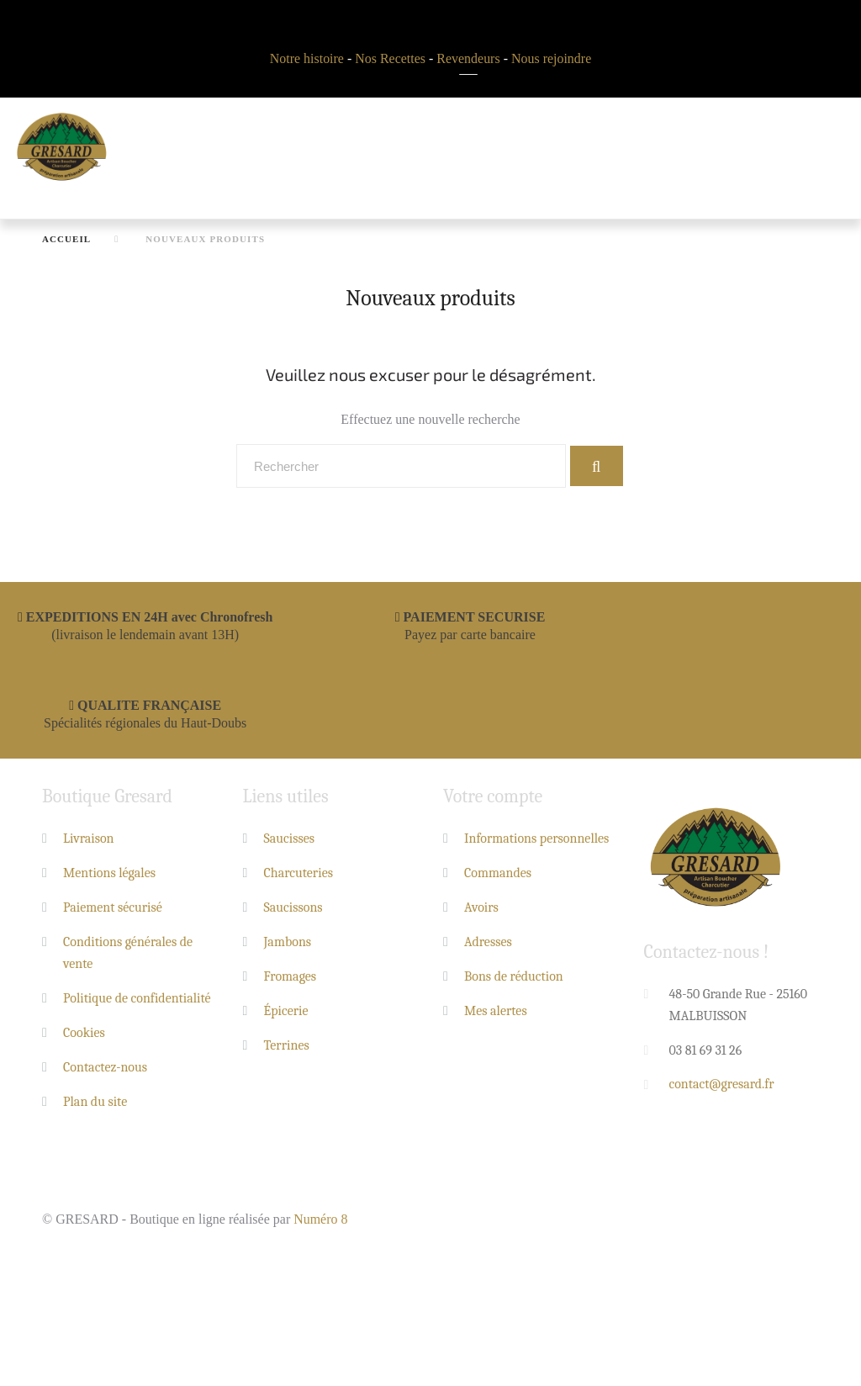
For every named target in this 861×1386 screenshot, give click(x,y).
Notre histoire (306, 58)
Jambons (288, 942)
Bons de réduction (513, 976)
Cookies (84, 1032)
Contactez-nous (105, 1067)
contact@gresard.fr (722, 1084)
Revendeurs (468, 58)
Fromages (290, 976)
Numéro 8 (320, 1219)
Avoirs (481, 907)
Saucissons (293, 907)
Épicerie (286, 1010)
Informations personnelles (536, 838)
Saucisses (289, 838)
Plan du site (95, 1101)
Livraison (88, 838)
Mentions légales (109, 873)
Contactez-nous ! (706, 953)
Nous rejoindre (551, 58)
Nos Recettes (390, 58)
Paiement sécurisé (112, 907)
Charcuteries (298, 873)
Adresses (488, 942)
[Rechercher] (401, 466)
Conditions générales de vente (128, 952)
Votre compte (492, 797)
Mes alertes (495, 1010)
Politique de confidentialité (137, 998)
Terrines (286, 1045)
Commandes (497, 873)
